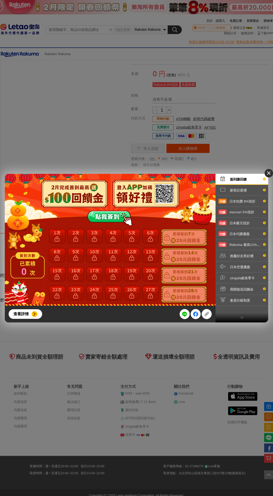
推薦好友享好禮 (242, 255)
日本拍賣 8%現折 (242, 201)
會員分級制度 (242, 300)
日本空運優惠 (242, 266)
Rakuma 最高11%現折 (242, 244)
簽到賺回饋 (242, 178)
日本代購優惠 (242, 233)
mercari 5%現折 (242, 212)
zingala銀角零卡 (242, 277)
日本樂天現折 (242, 223)
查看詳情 (21, 314)
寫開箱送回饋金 (242, 288)
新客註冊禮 (242, 189)
